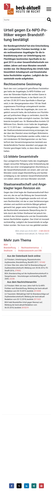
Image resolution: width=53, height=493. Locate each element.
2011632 (37, 299)
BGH (6, 245)
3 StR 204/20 (44, 231)
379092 (18, 271)
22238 (11, 279)
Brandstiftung (10, 247)
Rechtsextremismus (30, 247)
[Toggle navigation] (48, 9)
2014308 (37, 291)
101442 (42, 262)
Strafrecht (8, 250)
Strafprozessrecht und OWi (30, 250)
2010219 (25, 308)
